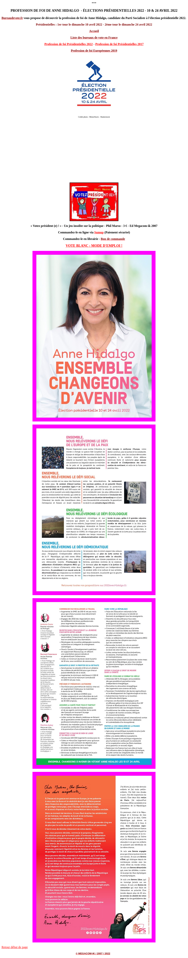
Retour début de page (15, 947)
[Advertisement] (94, 152)
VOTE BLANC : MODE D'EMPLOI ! (94, 246)
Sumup (99, 232)
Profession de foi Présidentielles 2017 (119, 44)
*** (94, 3)
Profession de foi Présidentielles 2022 (68, 44)
